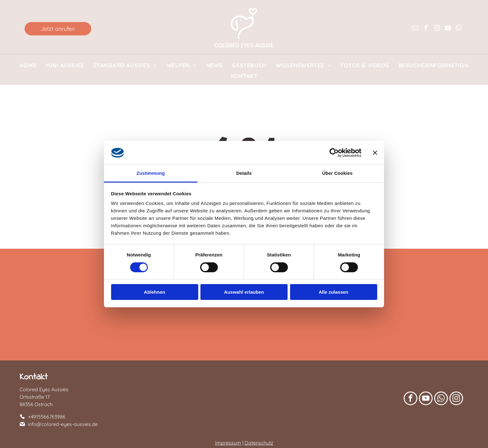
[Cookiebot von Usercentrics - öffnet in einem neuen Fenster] (334, 152)
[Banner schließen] (375, 153)
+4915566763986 (46, 417)
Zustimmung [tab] (151, 173)
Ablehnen (154, 292)
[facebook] (426, 28)
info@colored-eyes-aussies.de (63, 424)
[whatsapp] (458, 28)
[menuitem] (28, 65)
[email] (415, 28)
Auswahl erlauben (244, 292)
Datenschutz (259, 443)
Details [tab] (244, 173)
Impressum (228, 443)
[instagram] (437, 28)
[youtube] (448, 28)
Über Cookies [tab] (337, 173)
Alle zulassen (333, 292)
